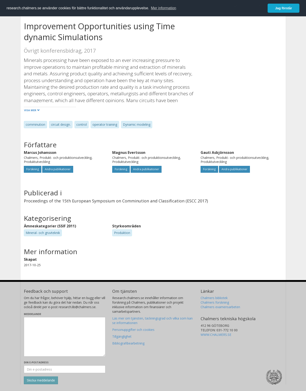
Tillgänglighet (122, 336)
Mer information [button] (163, 8)
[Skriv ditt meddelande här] (64, 337)
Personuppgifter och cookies (133, 329)
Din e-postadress (36, 362)
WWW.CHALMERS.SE (216, 334)
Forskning (32, 169)
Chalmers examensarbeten (220, 307)
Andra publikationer (58, 169)
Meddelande (32, 314)
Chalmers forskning (215, 302)
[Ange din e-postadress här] (64, 369)
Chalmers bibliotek (214, 298)
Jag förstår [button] (283, 8)
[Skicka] (41, 380)
